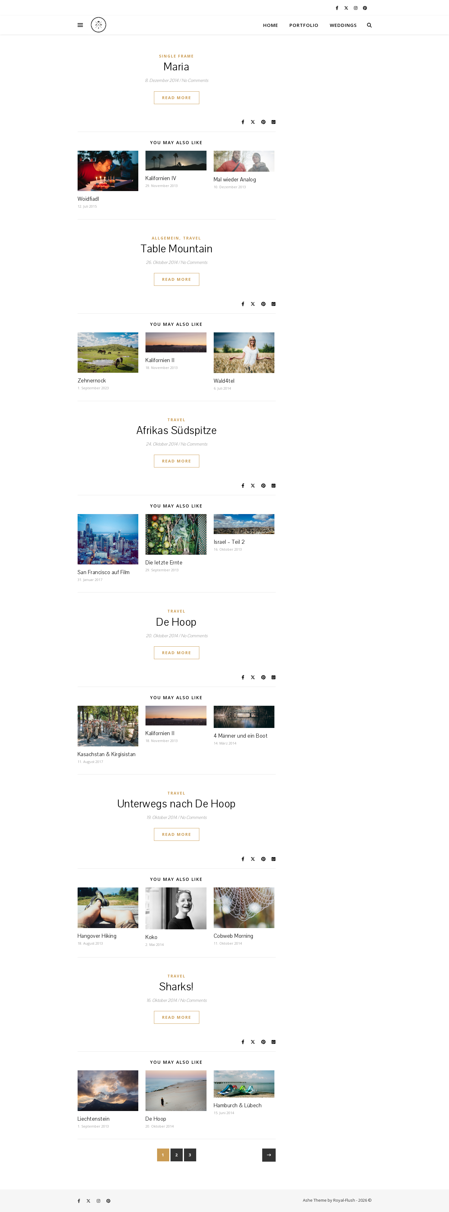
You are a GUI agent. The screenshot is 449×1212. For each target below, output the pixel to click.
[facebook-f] (337, 8)
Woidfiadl (88, 199)
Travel (192, 238)
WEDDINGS (343, 25)
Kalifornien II (159, 360)
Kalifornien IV (160, 178)
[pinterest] (365, 8)
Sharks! (176, 987)
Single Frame (176, 56)
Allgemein (165, 238)
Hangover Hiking (97, 936)
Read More (176, 97)
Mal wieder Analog (235, 179)
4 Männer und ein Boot (241, 736)
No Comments (194, 80)
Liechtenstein (94, 1119)
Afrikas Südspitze (176, 430)
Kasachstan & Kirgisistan (107, 754)
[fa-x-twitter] (346, 8)
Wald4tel (224, 381)
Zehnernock (92, 380)
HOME (270, 25)
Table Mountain (176, 249)
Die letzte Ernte (163, 562)
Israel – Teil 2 (229, 542)
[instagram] (356, 8)
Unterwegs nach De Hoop (176, 804)
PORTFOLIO (304, 25)
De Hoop (176, 622)
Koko (151, 937)
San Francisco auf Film (104, 572)
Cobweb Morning (233, 936)
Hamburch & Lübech (238, 1105)
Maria (177, 67)
